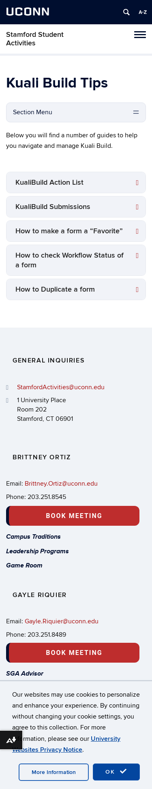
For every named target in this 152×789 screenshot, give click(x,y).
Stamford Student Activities (35, 38)
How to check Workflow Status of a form (69, 260)
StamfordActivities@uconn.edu (61, 387)
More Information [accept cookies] (54, 772)
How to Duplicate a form (55, 289)
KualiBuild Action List (49, 182)
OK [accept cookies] (116, 771)
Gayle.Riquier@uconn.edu (61, 621)
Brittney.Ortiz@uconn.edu (61, 484)
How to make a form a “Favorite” (69, 231)
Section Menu (32, 112)
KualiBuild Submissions (52, 207)
